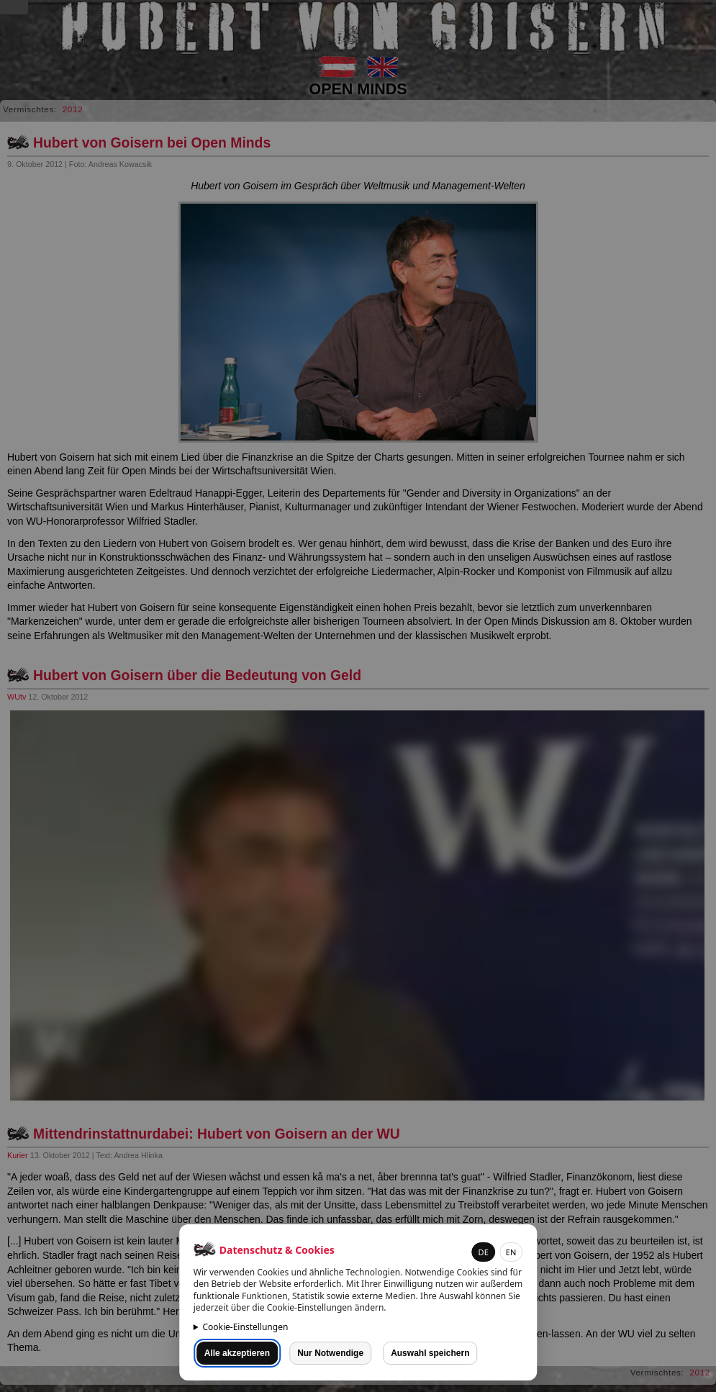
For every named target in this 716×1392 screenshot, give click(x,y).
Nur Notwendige (330, 1353)
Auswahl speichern (430, 1353)
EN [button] (511, 1252)
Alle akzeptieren (237, 1353)
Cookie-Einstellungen (245, 1327)
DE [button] (484, 1252)
